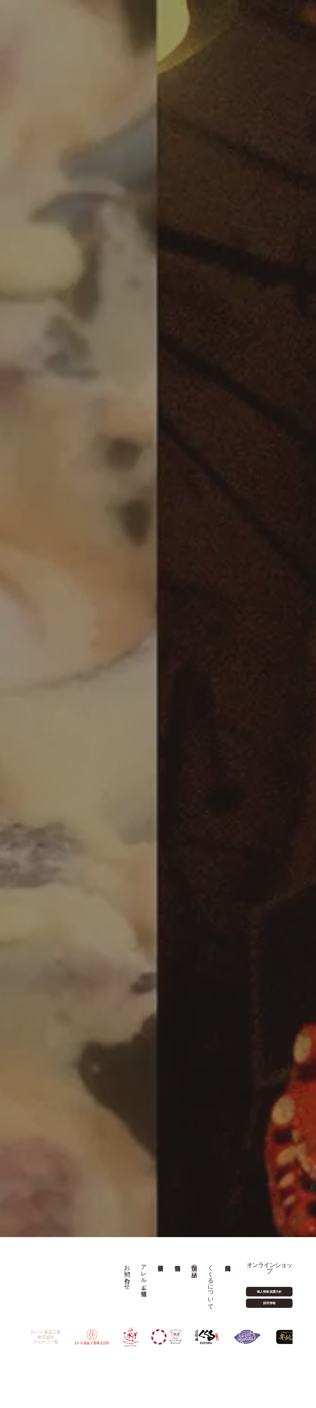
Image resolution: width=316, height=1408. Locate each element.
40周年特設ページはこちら (155, 325)
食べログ (102, 675)
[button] (121, 1097)
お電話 (78, 675)
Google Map (84, 873)
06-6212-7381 (109, 767)
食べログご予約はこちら (207, 765)
